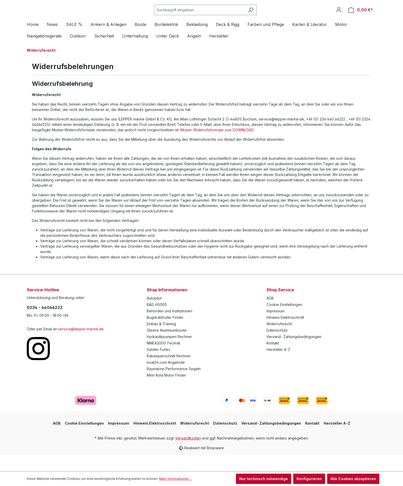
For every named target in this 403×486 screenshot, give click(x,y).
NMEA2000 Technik (163, 360)
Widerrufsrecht (279, 341)
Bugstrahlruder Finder (165, 334)
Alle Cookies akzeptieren (353, 478)
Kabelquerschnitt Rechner (169, 373)
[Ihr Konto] (339, 18)
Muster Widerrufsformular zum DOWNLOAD (216, 147)
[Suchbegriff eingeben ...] (212, 18)
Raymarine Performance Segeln (174, 386)
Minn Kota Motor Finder (166, 392)
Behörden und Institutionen (169, 328)
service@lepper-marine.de (81, 346)
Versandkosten (188, 455)
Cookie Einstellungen (284, 321)
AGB (270, 315)
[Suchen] (264, 18)
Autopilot (154, 315)
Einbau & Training (161, 341)
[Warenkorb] (360, 18)
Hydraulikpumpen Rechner (169, 353)
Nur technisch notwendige (263, 478)
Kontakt (273, 360)
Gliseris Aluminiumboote (167, 347)
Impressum (276, 328)
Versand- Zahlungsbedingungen (294, 353)
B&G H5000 (157, 321)
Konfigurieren (309, 478)
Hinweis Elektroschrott (285, 334)
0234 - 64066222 (44, 324)
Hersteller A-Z (278, 366)
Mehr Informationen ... (175, 479)
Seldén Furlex (158, 366)
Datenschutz (277, 347)
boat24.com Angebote (166, 379)
